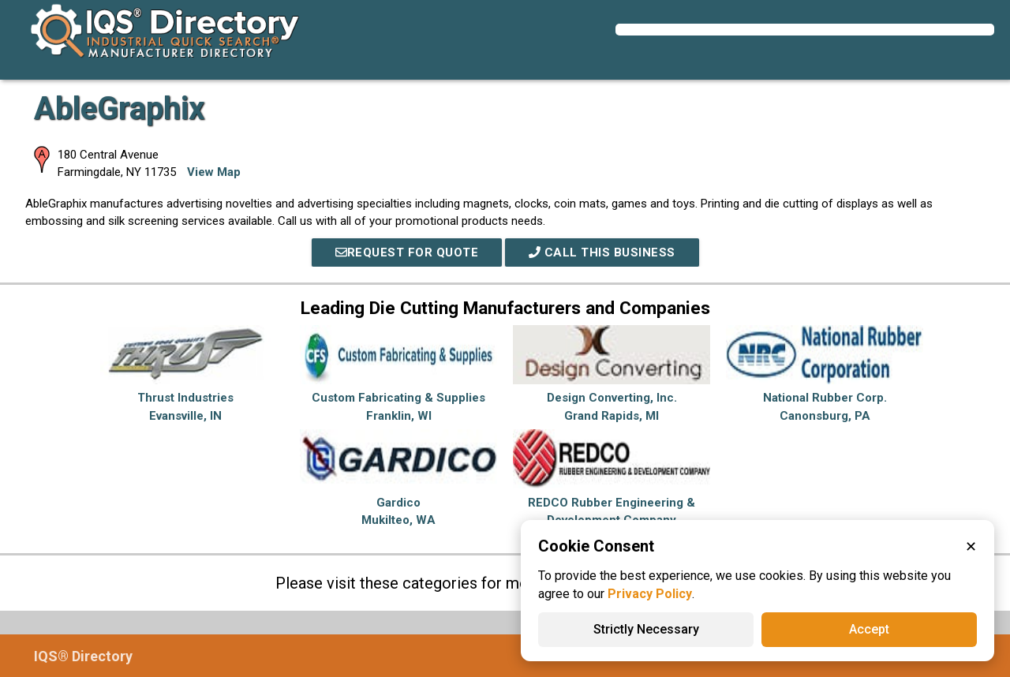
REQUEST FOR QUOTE (407, 252)
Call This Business (602, 252)
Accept (869, 629)
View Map (214, 172)
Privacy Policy (650, 593)
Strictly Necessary (646, 629)
